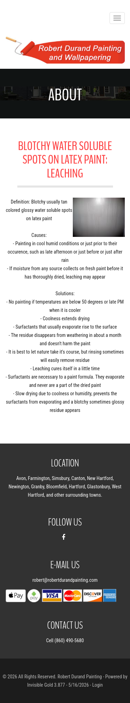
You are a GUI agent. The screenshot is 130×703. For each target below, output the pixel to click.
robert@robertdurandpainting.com (64, 580)
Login (97, 685)
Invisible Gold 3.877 (46, 685)
